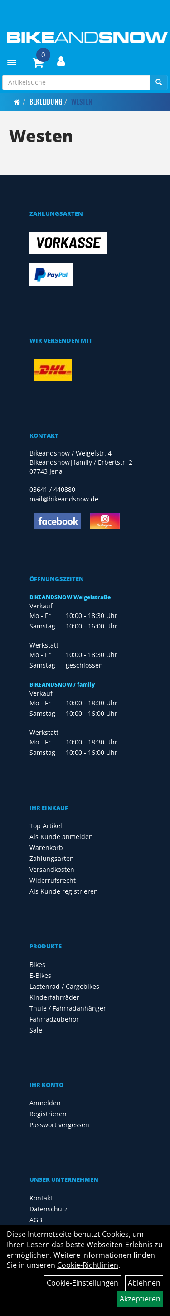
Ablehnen (144, 1283)
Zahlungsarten (51, 858)
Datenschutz (48, 1209)
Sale (35, 1030)
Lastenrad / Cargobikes (64, 986)
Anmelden (45, 1102)
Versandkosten (51, 869)
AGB (35, 1219)
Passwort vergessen (59, 1124)
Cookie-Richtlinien (87, 1265)
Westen (81, 101)
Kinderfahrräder (54, 997)
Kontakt (41, 1198)
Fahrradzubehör (54, 1019)
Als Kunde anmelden (61, 836)
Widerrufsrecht (52, 880)
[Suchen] (159, 82)
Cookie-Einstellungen (82, 1283)
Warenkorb (46, 847)
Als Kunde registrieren (63, 891)
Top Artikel (45, 825)
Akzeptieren (140, 1299)
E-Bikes (40, 975)
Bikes (37, 964)
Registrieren (48, 1113)
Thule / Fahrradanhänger (67, 1008)
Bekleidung (45, 101)
